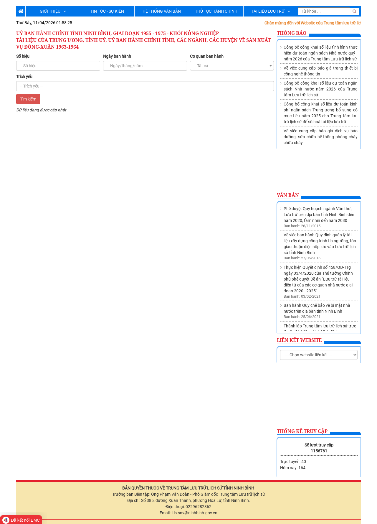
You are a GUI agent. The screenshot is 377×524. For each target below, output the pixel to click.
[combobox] (232, 65)
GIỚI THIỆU (53, 11)
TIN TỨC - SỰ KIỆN (107, 11)
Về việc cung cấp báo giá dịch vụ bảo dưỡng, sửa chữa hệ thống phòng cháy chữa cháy (321, 136)
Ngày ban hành (117, 56)
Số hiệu (22, 56)
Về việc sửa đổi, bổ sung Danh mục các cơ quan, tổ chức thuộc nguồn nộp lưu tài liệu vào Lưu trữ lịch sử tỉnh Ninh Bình (320, 319)
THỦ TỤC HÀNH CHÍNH (216, 11)
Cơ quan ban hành (207, 56)
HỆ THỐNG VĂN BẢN (162, 11)
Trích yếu (24, 76)
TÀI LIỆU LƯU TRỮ (271, 11)
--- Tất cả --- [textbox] (203, 65)
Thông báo (292, 33)
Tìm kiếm (28, 99)
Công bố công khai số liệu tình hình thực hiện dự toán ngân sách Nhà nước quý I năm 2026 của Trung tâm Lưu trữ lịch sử (321, 53)
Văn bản (288, 195)
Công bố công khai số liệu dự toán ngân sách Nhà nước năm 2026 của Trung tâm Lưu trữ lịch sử (321, 89)
